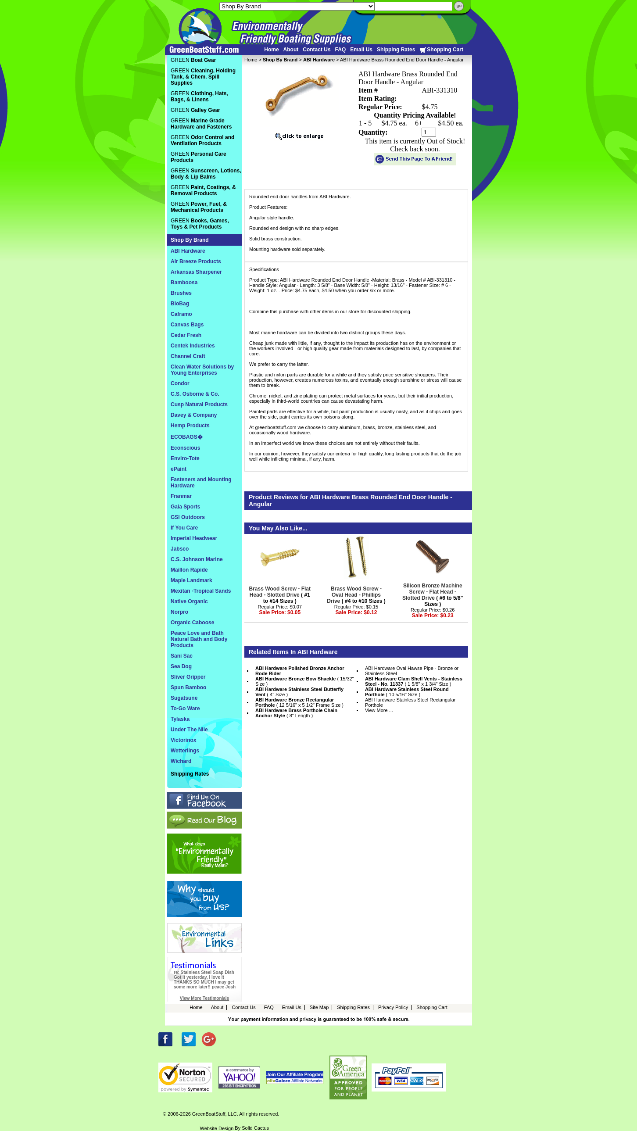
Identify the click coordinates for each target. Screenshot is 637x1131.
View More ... (379, 710)
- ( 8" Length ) (297, 713)
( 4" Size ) (299, 692)
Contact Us (316, 50)
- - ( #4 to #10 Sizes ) (356, 595)
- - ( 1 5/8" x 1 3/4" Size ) (413, 681)
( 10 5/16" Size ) (407, 692)
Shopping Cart (441, 50)
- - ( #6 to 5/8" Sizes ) (432, 595)
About (291, 50)
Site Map (319, 1007)
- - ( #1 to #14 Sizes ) (280, 595)
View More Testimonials (204, 998)
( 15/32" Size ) (304, 681)
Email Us (361, 50)
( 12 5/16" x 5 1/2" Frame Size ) (299, 702)
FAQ (340, 50)
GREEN (193, 60)
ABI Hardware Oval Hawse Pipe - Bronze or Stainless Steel (411, 671)
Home (271, 50)
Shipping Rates (396, 50)
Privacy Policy (393, 1007)
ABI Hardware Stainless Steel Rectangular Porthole (410, 702)
